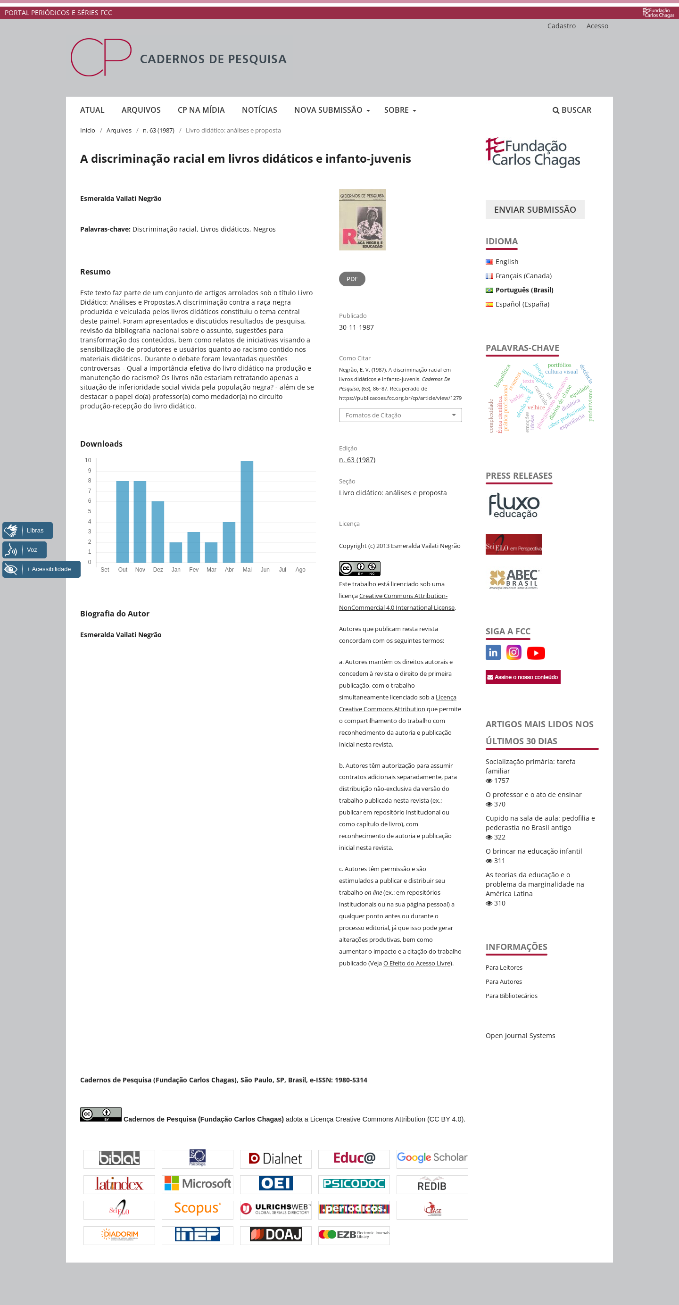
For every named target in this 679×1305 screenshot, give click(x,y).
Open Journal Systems (520, 1035)
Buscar (572, 110)
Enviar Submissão (535, 209)
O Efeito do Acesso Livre (416, 963)
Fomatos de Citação (373, 415)
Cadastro (561, 25)
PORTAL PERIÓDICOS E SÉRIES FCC (58, 12)
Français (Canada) (524, 275)
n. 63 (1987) (158, 130)
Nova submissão (329, 110)
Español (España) (522, 303)
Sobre (397, 110)
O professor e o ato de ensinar (534, 794)
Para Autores (504, 981)
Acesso (597, 25)
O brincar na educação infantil (534, 851)
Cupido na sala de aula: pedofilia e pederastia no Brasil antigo (540, 823)
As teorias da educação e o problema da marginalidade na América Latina (535, 884)
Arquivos (141, 110)
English (507, 261)
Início (87, 130)
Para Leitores (504, 967)
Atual (92, 110)
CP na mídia (201, 110)
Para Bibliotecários (512, 995)
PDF (352, 278)
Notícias (259, 110)
